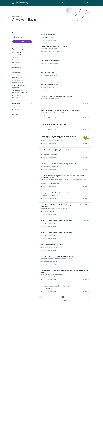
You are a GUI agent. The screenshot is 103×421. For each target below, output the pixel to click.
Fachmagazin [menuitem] (65, 3)
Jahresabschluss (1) (17, 80)
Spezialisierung (17, 49)
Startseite (14, 8)
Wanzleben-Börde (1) (17, 112)
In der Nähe (16, 103)
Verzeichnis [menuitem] (55, 3)
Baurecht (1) (15, 87)
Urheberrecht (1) (16, 95)
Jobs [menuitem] (73, 3)
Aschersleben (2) (16, 109)
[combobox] (22, 37)
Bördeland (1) (15, 114)
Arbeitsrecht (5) (16, 55)
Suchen (22, 41)
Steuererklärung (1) (17, 72)
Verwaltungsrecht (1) (17, 90)
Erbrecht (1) (15, 98)
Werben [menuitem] (80, 3)
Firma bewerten (85, 40)
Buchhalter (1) (16, 75)
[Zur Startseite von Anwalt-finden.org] (20, 3)
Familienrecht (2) (16, 67)
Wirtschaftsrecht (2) (17, 62)
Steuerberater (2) (17, 60)
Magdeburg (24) (16, 107)
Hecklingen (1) (16, 117)
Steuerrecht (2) (16, 70)
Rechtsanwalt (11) (17, 52)
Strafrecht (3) (16, 57)
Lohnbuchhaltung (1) (17, 82)
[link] (65, 37)
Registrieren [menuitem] (87, 3)
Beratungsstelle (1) (17, 77)
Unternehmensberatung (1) (19, 85)
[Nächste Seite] (89, 299)
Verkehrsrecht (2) (17, 65)
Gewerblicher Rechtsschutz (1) (20, 93)
